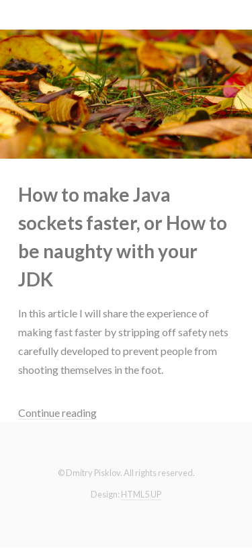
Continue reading (57, 412)
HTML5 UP (141, 494)
